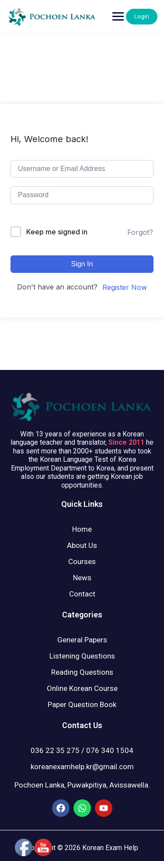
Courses (82, 561)
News (82, 577)
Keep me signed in (56, 231)
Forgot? (140, 232)
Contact (82, 593)
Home (82, 529)
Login (141, 16)
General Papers (82, 639)
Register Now (124, 287)
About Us (82, 545)
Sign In (82, 264)
